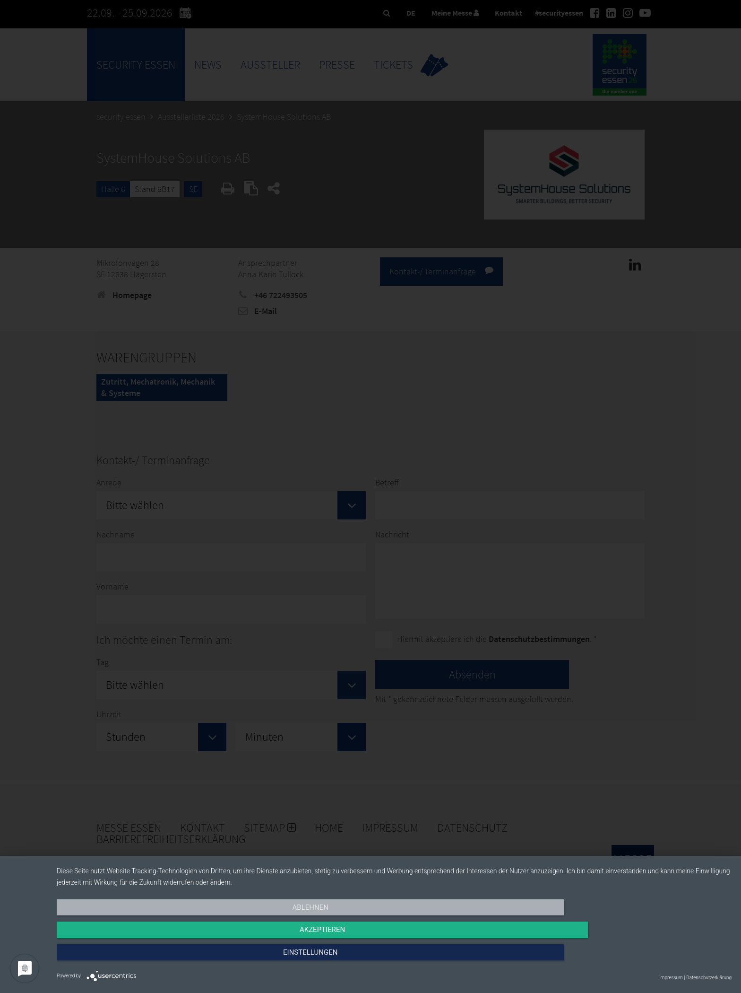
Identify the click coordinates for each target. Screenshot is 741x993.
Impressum (671, 977)
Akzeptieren (394, 958)
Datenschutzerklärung (709, 977)
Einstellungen (630, 958)
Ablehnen (158, 958)
